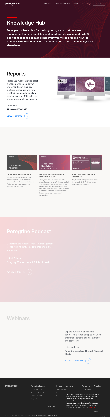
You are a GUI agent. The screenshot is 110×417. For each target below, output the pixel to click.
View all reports (18, 116)
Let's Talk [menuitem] (99, 3)
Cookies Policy (92, 407)
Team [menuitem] (76, 4)
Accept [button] (95, 412)
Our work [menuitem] (47, 4)
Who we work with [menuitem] (63, 4)
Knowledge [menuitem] (86, 4)
